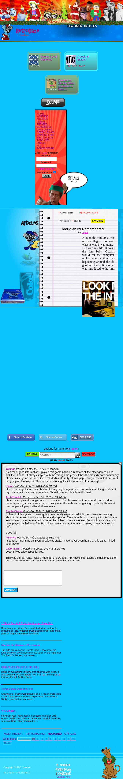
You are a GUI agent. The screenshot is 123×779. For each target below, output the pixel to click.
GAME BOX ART (45, 135)
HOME (40, 113)
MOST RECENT (13, 733)
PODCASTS (43, 140)
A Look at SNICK (82, 58)
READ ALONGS (45, 137)
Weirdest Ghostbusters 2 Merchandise (20, 645)
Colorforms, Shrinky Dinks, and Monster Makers (66, 85)
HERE (43, 153)
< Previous (24, 739)
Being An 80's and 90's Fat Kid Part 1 (20, 667)
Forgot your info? (46, 169)
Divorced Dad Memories (48, 58)
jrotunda (10, 469)
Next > (7, 743)
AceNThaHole (14, 497)
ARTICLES (42, 119)
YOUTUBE (42, 116)
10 (73, 739)
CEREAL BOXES (45, 132)
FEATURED (54, 733)
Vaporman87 (13, 548)
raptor (85, 232)
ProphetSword (14, 511)
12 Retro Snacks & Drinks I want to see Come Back (27, 623)
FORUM (41, 143)
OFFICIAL (70, 733)
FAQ (39, 145)
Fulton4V (11, 537)
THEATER (42, 124)
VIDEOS (41, 121)
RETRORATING (35, 733)
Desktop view (63, 777)
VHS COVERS (44, 129)
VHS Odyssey (8, 710)
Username (46, 155)
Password (46, 162)
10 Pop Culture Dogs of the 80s (17, 689)
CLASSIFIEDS (44, 127)
